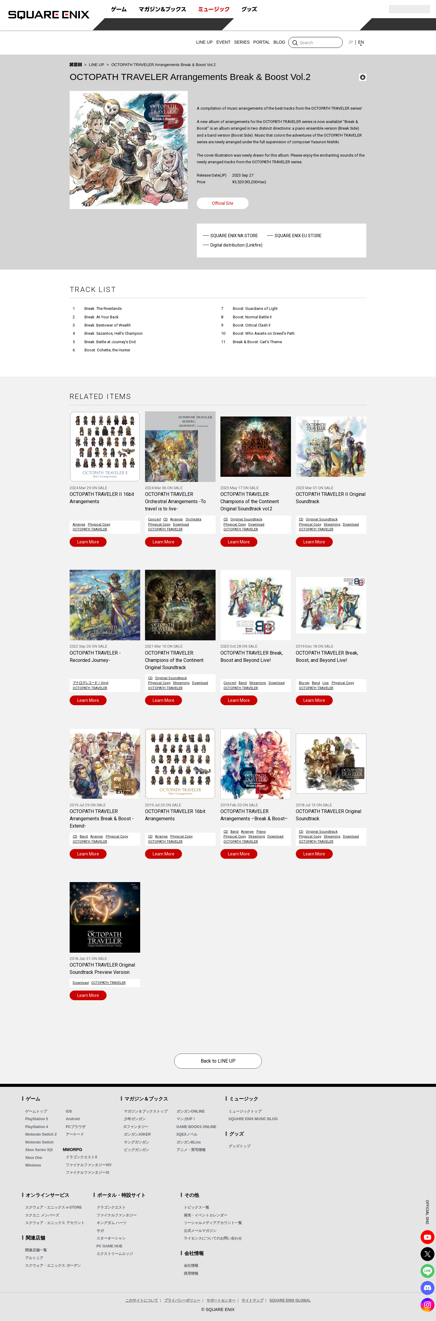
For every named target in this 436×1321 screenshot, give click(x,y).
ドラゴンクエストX (81, 1157)
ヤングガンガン (136, 1142)
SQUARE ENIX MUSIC (91, 42)
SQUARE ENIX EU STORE (298, 235)
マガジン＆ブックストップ (145, 1111)
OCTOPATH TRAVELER (90, 529)
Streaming (332, 524)
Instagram (427, 1305)
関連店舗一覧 (36, 1250)
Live (325, 683)
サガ (100, 1231)
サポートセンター (221, 1300)
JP (350, 42)
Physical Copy (99, 524)
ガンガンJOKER (137, 1134)
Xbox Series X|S (39, 1150)
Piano (261, 832)
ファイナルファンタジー (117, 1215)
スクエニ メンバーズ (42, 1215)
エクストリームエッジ (115, 1254)
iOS (69, 1111)
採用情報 (191, 1273)
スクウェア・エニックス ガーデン (53, 1265)
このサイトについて (141, 1300)
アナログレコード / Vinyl (90, 683)
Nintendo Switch (39, 1142)
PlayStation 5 (36, 1119)
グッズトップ (239, 1146)
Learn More (88, 541)
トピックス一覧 (196, 1207)
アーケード (75, 1134)
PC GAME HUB (109, 1246)
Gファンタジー (136, 1127)
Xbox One (33, 1158)
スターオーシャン (111, 1238)
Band (243, 683)
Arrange (79, 524)
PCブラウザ (75, 1127)
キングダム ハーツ (112, 1223)
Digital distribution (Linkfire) (236, 245)
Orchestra (193, 519)
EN (361, 42)
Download (181, 524)
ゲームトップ (36, 1111)
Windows (33, 1165)
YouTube (427, 1237)
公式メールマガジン (200, 1231)
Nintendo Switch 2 (41, 1134)
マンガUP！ (186, 1119)
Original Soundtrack (246, 519)
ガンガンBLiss (189, 1142)
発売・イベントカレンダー (205, 1215)
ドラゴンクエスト (111, 1207)
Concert (154, 519)
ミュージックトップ (245, 1111)
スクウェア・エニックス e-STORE (53, 1207)
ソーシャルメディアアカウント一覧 (213, 1223)
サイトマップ (252, 1300)
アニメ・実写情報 (191, 1150)
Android (73, 1119)
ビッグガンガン (136, 1150)
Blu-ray (304, 683)
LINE (427, 1271)
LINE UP (96, 64)
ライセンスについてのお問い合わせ (213, 1238)
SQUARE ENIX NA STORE (234, 235)
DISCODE (427, 1288)
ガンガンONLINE (191, 1111)
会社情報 (191, 1265)
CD (165, 519)
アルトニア (34, 1258)
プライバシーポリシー (182, 1300)
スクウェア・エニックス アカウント (54, 1223)
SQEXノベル (187, 1134)
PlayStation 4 (36, 1127)
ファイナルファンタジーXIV (88, 1165)
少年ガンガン (135, 1119)
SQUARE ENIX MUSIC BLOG (253, 1119)
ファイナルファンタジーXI (87, 1172)
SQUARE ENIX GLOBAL (290, 1300)
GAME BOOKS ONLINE (196, 1127)
